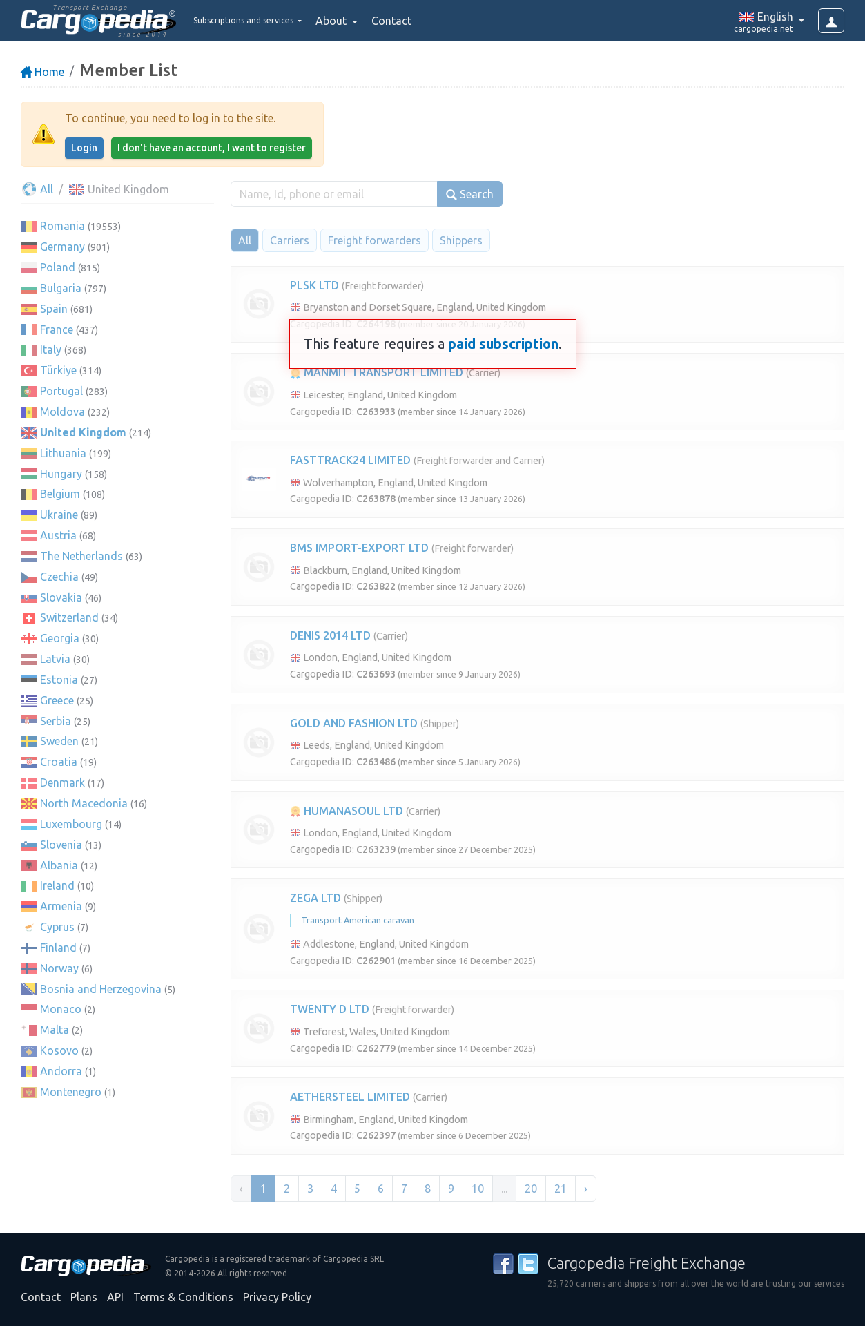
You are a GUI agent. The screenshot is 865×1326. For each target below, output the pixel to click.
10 (478, 1188)
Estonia (59, 679)
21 (560, 1188)
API (115, 1297)
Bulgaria (60, 288)
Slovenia (61, 844)
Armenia (61, 906)
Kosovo (59, 1050)
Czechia (59, 576)
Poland (57, 267)
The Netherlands (81, 556)
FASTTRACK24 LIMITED (350, 460)
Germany (62, 246)
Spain (54, 308)
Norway (59, 968)
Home (42, 72)
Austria (58, 535)
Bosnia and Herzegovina (101, 989)
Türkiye (58, 370)
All (37, 189)
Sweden (59, 741)
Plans (83, 1297)
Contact (431, 21)
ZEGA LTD (315, 898)
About (372, 21)
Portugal (61, 391)
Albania (59, 865)
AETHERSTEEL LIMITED (350, 1096)
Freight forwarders (374, 240)
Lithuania (63, 453)
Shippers (461, 240)
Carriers (289, 240)
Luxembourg (71, 824)
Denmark (62, 782)
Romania (62, 226)
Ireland (57, 885)
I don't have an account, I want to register (211, 147)
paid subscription (503, 344)
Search (470, 194)
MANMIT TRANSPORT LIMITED (376, 372)
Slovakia (61, 597)
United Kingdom (83, 432)
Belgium (60, 494)
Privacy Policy (277, 1297)
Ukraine (59, 514)
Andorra (61, 1071)
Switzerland (69, 617)
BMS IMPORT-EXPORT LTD (359, 547)
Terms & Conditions (183, 1297)
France (56, 329)
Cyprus (57, 927)
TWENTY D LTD (329, 1009)
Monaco (60, 1009)
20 (531, 1188)
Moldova (62, 411)
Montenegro (70, 1092)
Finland (58, 947)
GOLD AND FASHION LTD (354, 723)
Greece (57, 700)
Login (84, 147)
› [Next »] (585, 1188)
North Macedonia (84, 803)
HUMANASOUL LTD (346, 811)
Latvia (55, 659)
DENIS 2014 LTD (330, 635)
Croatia (58, 762)
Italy (50, 349)
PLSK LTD (314, 285)
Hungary (61, 474)
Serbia (55, 721)
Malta (54, 1030)
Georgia (59, 638)
